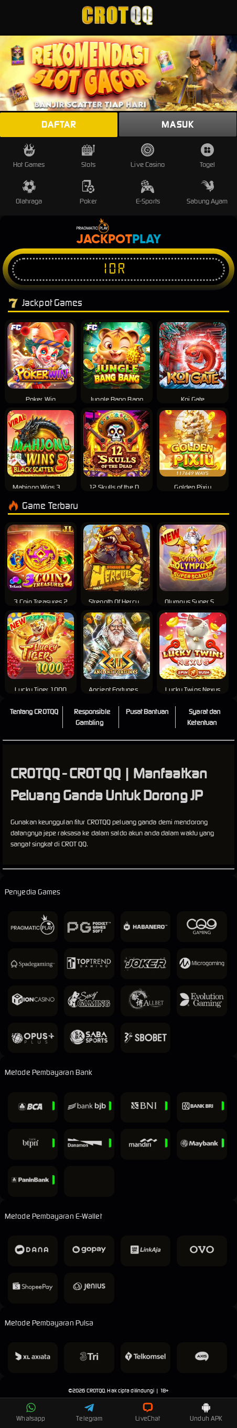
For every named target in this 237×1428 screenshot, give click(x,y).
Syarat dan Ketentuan (203, 717)
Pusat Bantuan (147, 711)
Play (146, 239)
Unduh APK (206, 1412)
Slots (88, 156)
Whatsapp (30, 1412)
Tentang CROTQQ (34, 711)
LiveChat (147, 1412)
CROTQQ (96, 1390)
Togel (208, 156)
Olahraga (29, 193)
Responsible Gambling (92, 717)
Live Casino (148, 156)
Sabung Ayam (207, 193)
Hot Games (29, 156)
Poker (88, 193)
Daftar (58, 124)
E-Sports (148, 193)
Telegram (89, 1412)
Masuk (177, 124)
